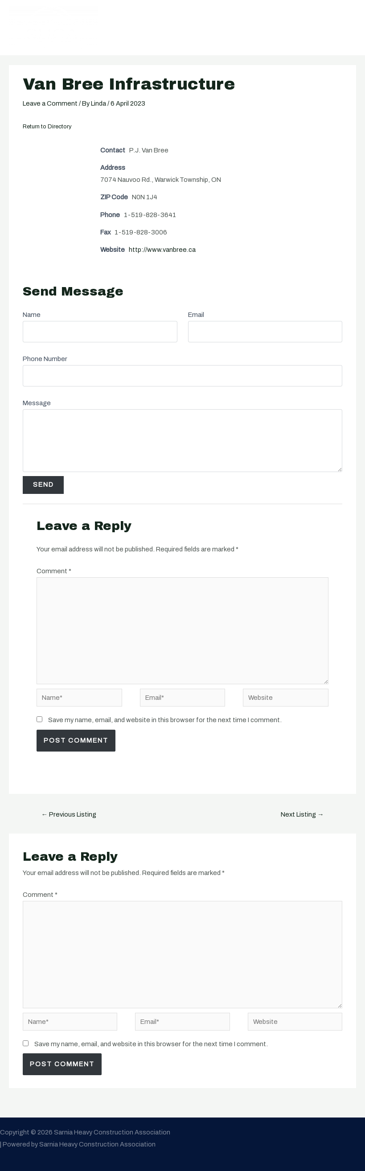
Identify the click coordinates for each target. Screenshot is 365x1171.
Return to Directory (47, 126)
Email (196, 314)
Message (37, 403)
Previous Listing (69, 814)
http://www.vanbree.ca (162, 249)
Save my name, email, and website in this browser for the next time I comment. (165, 719)
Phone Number (45, 358)
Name (32, 314)
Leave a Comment (50, 103)
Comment (54, 571)
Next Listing (302, 814)
